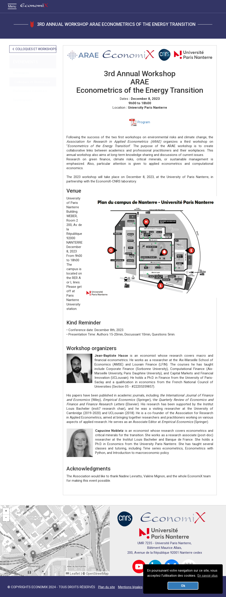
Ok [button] (183, 586)
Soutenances (22, 100)
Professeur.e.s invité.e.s (30, 91)
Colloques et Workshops (31, 82)
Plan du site (106, 587)
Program (139, 122)
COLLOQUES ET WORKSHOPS (34, 49)
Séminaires (21, 73)
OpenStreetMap (97, 574)
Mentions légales (130, 587)
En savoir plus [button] (208, 576)
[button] (55, 527)
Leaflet (73, 574)
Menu (13, 6)
